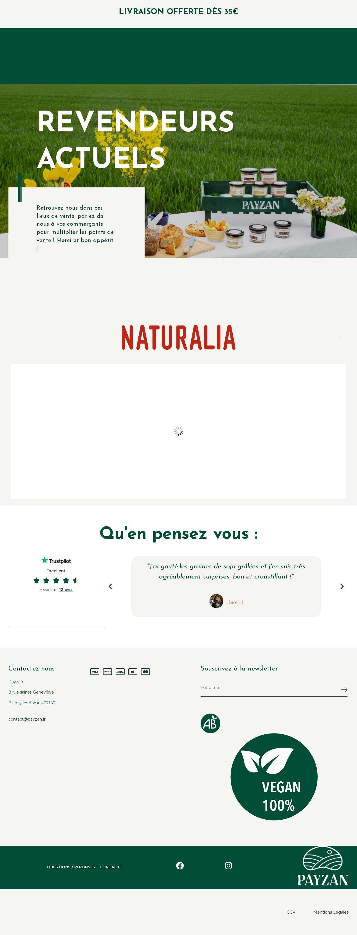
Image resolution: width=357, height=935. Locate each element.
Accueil (101, 56)
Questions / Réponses (63, 867)
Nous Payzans (191, 56)
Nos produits (142, 56)
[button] (17, 337)
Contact (121, 867)
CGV (291, 911)
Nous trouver (242, 56)
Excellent (56, 570)
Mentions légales (331, 911)
